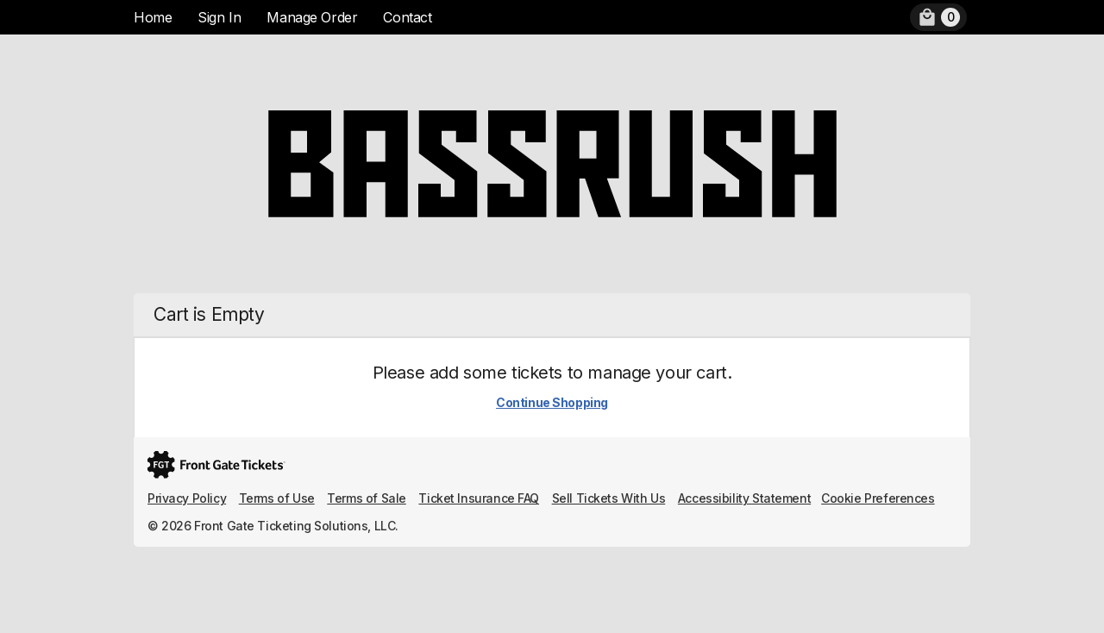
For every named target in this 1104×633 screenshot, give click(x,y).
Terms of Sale (366, 498)
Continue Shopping (552, 402)
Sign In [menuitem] (219, 17)
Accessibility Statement (744, 498)
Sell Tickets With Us (609, 498)
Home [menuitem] (153, 17)
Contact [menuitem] (407, 17)
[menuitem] (938, 17)
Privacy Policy (186, 498)
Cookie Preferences (877, 498)
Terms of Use (277, 498)
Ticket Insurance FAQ (478, 498)
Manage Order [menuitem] (312, 17)
